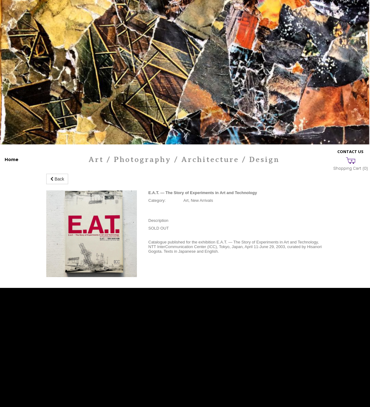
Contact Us (350, 151)
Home (11, 159)
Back (57, 179)
